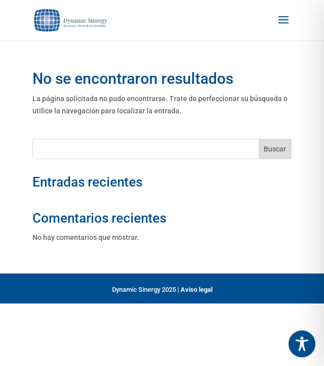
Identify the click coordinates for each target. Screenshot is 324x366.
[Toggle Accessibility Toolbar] (301, 343)
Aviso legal (196, 289)
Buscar (275, 149)
